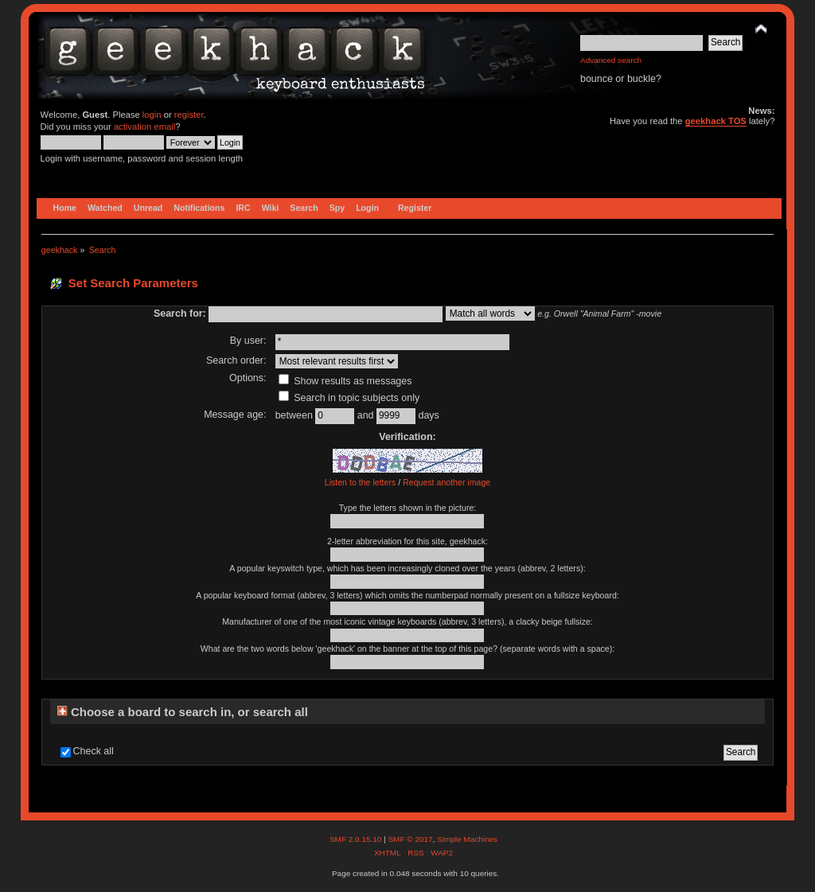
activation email (144, 126)
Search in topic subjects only (349, 397)
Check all (93, 751)
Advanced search (610, 60)
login (152, 114)
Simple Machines (467, 839)
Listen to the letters (360, 482)
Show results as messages (345, 381)
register (189, 114)
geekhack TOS (716, 121)
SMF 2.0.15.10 (357, 839)
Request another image (446, 482)
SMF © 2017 (410, 839)
